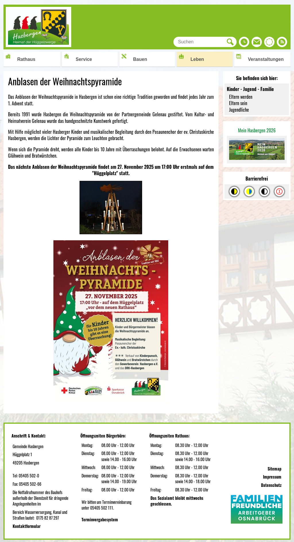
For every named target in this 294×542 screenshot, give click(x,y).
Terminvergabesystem (100, 519)
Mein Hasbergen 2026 (257, 130)
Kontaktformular (26, 526)
